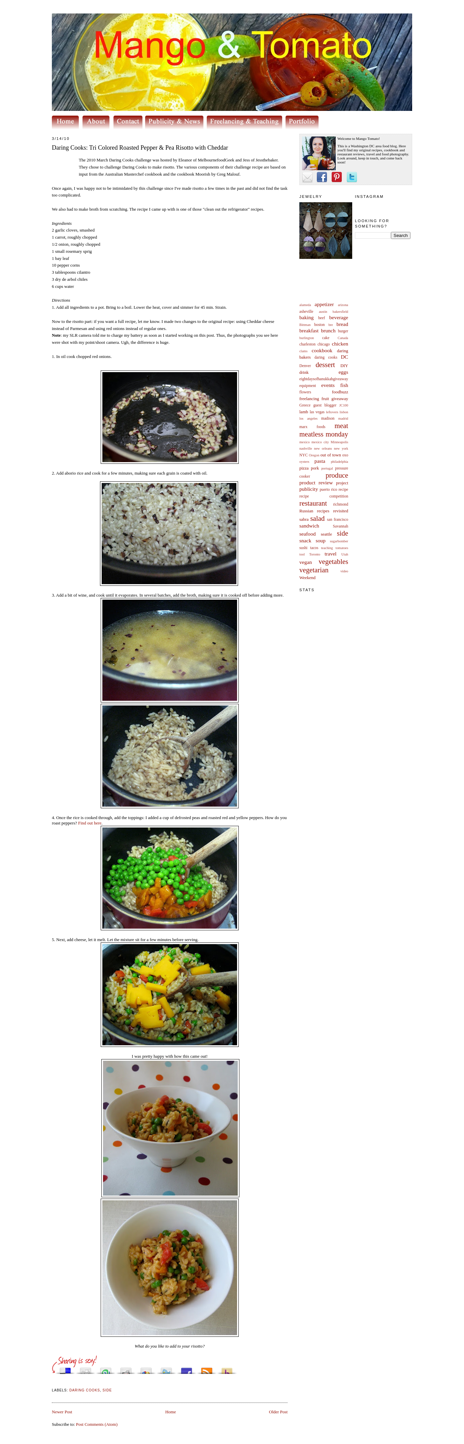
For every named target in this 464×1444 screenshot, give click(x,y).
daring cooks (325, 357)
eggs (343, 372)
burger (343, 331)
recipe (343, 489)
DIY (344, 365)
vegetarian (314, 570)
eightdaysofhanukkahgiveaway (323, 379)
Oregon (314, 455)
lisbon (344, 412)
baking (306, 317)
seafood (307, 534)
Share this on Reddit (126, 1369)
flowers (305, 392)
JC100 (343, 405)
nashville (305, 448)
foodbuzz (340, 391)
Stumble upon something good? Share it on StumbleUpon (106, 1369)
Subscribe (207, 1369)
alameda (305, 305)
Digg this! (85, 1369)
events (328, 385)
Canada (343, 338)
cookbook (322, 350)
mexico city (320, 442)
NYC (303, 455)
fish (344, 385)
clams (303, 351)
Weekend (307, 577)
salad (317, 518)
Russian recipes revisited (323, 510)
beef (321, 318)
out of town (331, 454)
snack (305, 540)
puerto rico (328, 489)
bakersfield (340, 311)
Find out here (89, 822)
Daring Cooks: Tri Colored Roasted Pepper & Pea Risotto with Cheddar (140, 147)
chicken (340, 344)
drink (303, 372)
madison (328, 418)
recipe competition (323, 496)
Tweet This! (166, 1369)
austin (323, 311)
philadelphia (339, 461)
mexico (304, 442)
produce (337, 475)
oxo (345, 455)
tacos (314, 548)
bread (342, 324)
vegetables (333, 561)
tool (302, 554)
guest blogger (324, 405)
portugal (327, 468)
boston (319, 325)
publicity (308, 489)
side (342, 533)
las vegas (317, 412)
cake (325, 338)
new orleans (323, 448)
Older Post (278, 1411)
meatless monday (323, 434)
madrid (343, 418)
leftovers (332, 412)
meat (341, 425)
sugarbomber (339, 541)
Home (170, 1411)
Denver (305, 366)
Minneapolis (339, 442)
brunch (328, 330)
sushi (303, 548)
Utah (344, 554)
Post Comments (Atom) (97, 1424)
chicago (324, 344)
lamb (303, 411)
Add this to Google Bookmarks (146, 1369)
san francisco (337, 519)
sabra (303, 519)
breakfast (309, 330)
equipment (307, 386)
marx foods (312, 427)
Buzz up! (227, 1369)
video (344, 571)
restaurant (313, 503)
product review (316, 482)
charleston (307, 344)
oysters (304, 461)
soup (320, 540)
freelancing (309, 398)
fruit (325, 398)
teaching (327, 548)
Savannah (340, 526)
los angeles (308, 418)
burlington (306, 338)
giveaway (339, 398)
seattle (326, 534)
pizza (303, 468)
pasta (319, 461)
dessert (325, 364)
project (342, 482)
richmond (340, 504)
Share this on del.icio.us (65, 1369)
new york (341, 448)
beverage (338, 317)
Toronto (314, 554)
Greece (304, 405)
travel (331, 553)
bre (330, 325)
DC (344, 357)
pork (315, 468)
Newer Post (62, 1411)
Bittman (304, 325)
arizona (343, 305)
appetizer (324, 304)
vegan (305, 562)
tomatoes (342, 548)
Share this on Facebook (186, 1369)
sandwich (309, 526)
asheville (306, 311)
